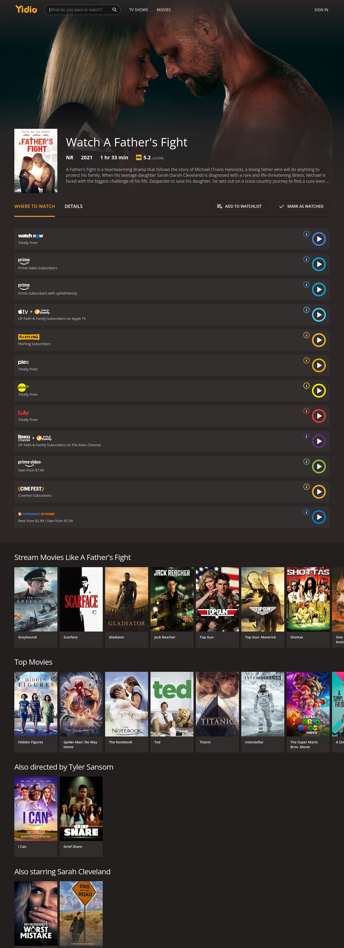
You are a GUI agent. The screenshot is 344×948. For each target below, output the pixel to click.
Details (73, 206)
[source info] (305, 234)
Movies (164, 9)
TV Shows (138, 9)
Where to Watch (34, 206)
